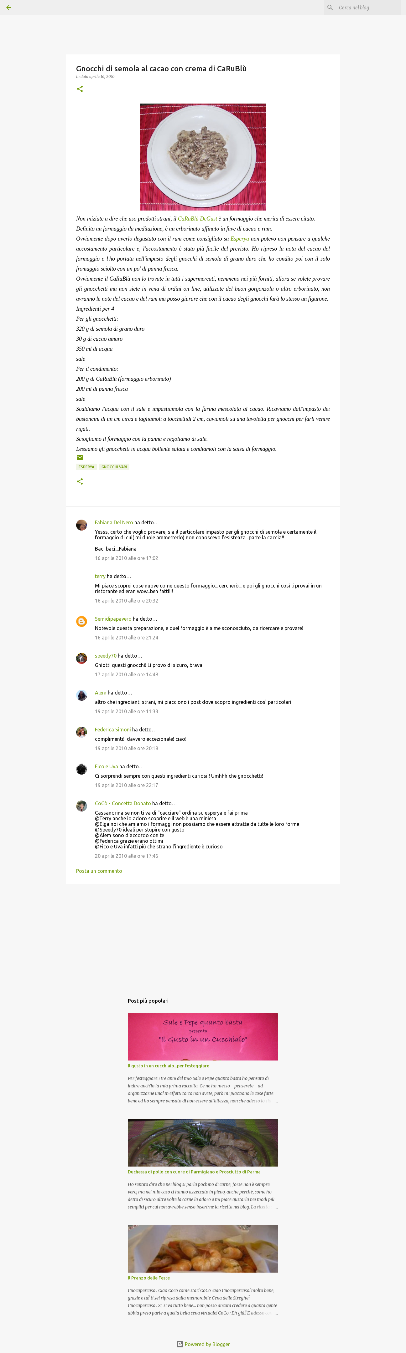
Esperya (240, 239)
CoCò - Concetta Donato (123, 803)
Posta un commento (99, 871)
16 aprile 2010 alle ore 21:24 (126, 637)
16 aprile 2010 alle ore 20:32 (126, 600)
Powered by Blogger (203, 1344)
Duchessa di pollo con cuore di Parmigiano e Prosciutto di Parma (194, 1171)
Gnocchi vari (114, 467)
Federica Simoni (113, 729)
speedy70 (106, 656)
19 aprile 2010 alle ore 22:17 (126, 785)
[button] (80, 89)
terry (100, 576)
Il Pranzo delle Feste (149, 1277)
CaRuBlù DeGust (197, 219)
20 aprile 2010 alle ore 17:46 (126, 856)
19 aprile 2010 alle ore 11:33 (126, 711)
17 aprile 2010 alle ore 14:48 (126, 674)
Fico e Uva (106, 766)
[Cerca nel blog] (368, 7)
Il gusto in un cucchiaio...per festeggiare (168, 1065)
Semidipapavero (113, 619)
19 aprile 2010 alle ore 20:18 (126, 748)
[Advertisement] (203, 944)
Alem (101, 692)
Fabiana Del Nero (114, 522)
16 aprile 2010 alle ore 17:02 (126, 558)
